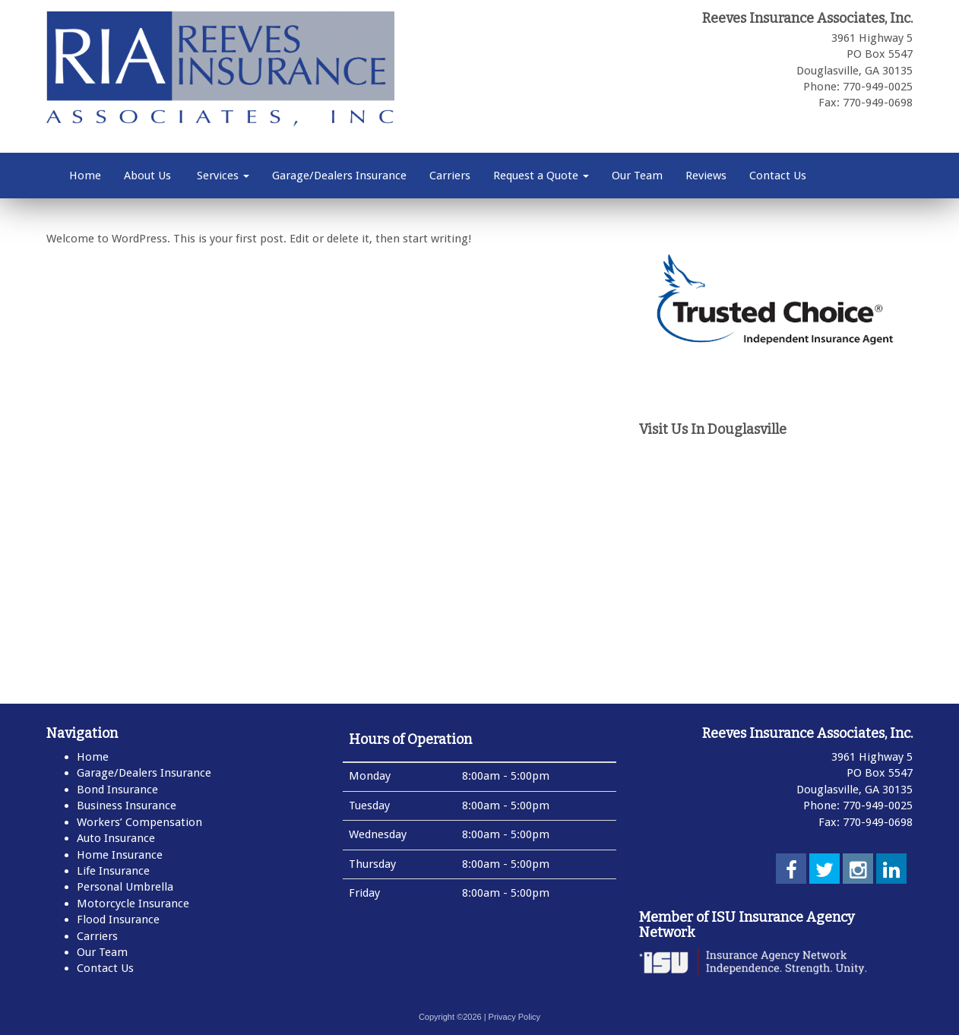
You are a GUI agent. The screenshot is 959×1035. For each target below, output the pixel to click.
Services (221, 175)
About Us (147, 175)
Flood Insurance (118, 919)
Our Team (637, 175)
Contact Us (777, 175)
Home (85, 175)
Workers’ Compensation (139, 822)
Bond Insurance (117, 789)
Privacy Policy (514, 1016)
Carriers (449, 175)
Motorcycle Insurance (133, 903)
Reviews (705, 175)
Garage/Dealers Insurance (339, 175)
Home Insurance (120, 855)
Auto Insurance (116, 838)
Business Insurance (126, 805)
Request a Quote (541, 175)
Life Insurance (113, 871)
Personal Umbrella (125, 887)
